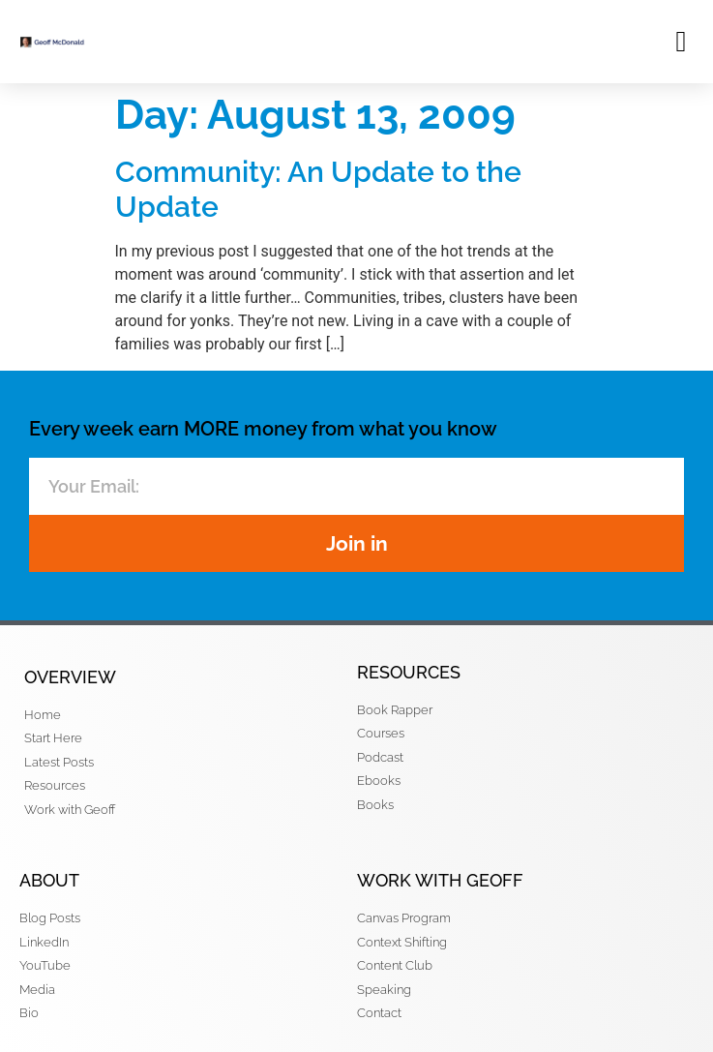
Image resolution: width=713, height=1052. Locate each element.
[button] (681, 41)
